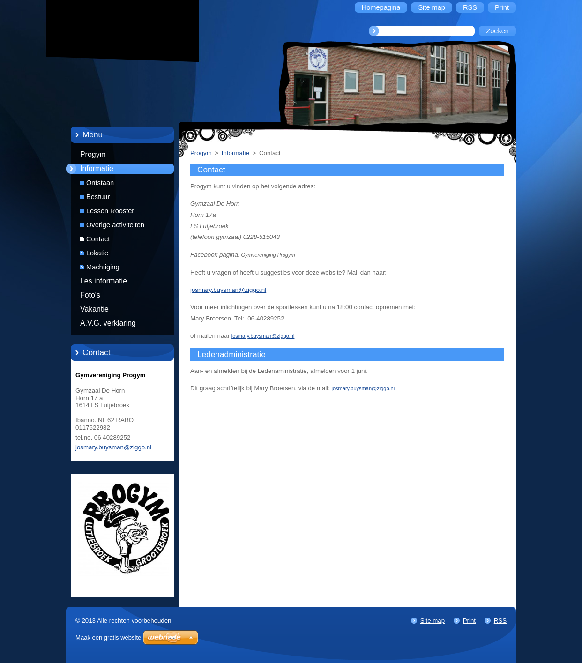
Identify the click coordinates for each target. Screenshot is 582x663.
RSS (500, 620)
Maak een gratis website (108, 637)
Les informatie (103, 281)
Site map (432, 620)
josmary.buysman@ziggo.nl (228, 289)
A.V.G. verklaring (108, 323)
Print (469, 620)
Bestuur (98, 197)
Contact (98, 239)
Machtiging (102, 267)
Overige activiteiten (115, 225)
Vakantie (94, 309)
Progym (93, 154)
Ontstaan (100, 182)
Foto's (90, 295)
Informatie (96, 168)
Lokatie (97, 253)
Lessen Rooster (110, 211)
